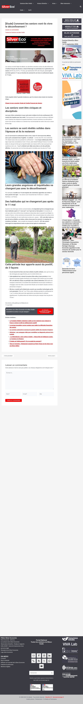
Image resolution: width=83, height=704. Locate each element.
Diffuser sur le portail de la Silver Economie (13, 662)
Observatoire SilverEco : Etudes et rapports (12, 644)
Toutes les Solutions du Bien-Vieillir (15, 32)
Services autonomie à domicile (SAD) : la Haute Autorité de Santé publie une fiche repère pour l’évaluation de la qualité (71, 161)
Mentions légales (5, 666)
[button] (80, 7)
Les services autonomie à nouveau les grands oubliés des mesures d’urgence (31, 330)
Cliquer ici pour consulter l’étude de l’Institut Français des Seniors (23, 103)
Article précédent (8, 355)
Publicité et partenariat (7, 664)
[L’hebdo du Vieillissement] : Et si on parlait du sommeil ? (26, 341)
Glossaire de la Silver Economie (9, 650)
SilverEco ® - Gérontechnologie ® (54, 697)
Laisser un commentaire (12, 30)
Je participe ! (66, 58)
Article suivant (52, 355)
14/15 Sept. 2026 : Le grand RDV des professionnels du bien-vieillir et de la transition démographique (41, 40)
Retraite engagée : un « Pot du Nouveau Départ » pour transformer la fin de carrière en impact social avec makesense (71, 203)
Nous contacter (5, 660)
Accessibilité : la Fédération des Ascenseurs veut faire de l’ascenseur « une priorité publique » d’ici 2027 (71, 141)
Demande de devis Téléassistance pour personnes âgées (69, 270)
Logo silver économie (7, 652)
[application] (33, 3)
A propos (3, 658)
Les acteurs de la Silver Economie (10, 642)
